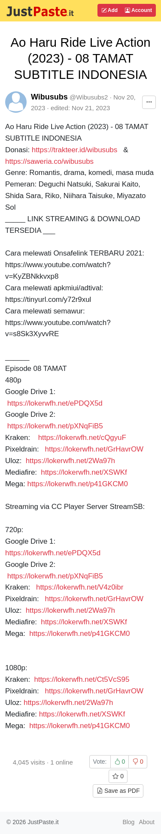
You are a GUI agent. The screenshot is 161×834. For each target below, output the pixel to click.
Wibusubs (49, 97)
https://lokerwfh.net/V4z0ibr (79, 587)
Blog (128, 822)
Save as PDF (118, 790)
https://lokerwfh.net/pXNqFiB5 (55, 426)
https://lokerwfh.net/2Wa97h (70, 461)
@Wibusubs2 (89, 97)
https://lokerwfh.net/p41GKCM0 (78, 484)
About (147, 822)
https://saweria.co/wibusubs (49, 161)
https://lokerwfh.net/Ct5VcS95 (81, 679)
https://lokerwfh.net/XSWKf (84, 472)
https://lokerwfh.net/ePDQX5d (55, 403)
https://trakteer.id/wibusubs (74, 150)
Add (109, 10)
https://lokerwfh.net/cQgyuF (82, 438)
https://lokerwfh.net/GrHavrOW (94, 449)
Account (138, 10)
